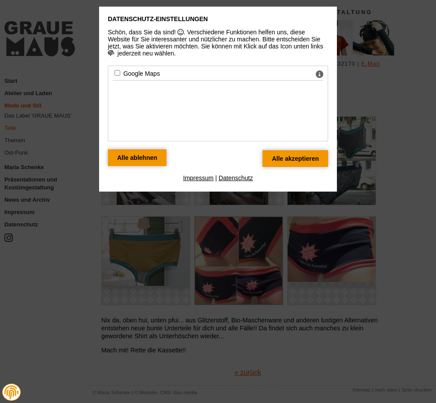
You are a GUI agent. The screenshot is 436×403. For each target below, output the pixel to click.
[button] (11, 392)
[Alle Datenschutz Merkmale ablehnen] (137, 157)
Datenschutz (235, 177)
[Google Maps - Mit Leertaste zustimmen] (117, 73)
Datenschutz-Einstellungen (158, 18)
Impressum (198, 177)
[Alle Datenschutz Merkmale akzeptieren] (295, 158)
